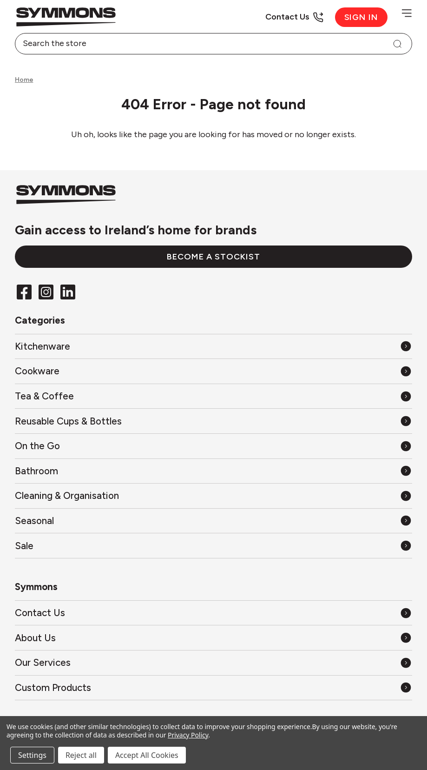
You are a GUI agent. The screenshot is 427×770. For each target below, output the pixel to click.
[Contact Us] (294, 17)
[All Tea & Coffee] (213, 396)
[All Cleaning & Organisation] (213, 496)
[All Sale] (213, 545)
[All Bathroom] (213, 470)
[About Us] (213, 637)
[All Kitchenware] (213, 346)
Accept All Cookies (146, 755)
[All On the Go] (213, 446)
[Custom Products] (213, 687)
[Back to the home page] (114, 17)
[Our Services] (213, 663)
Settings (32, 755)
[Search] (397, 43)
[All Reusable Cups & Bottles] (213, 421)
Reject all (81, 755)
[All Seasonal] (213, 520)
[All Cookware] (213, 371)
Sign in (361, 17)
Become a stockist (213, 257)
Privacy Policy (188, 734)
